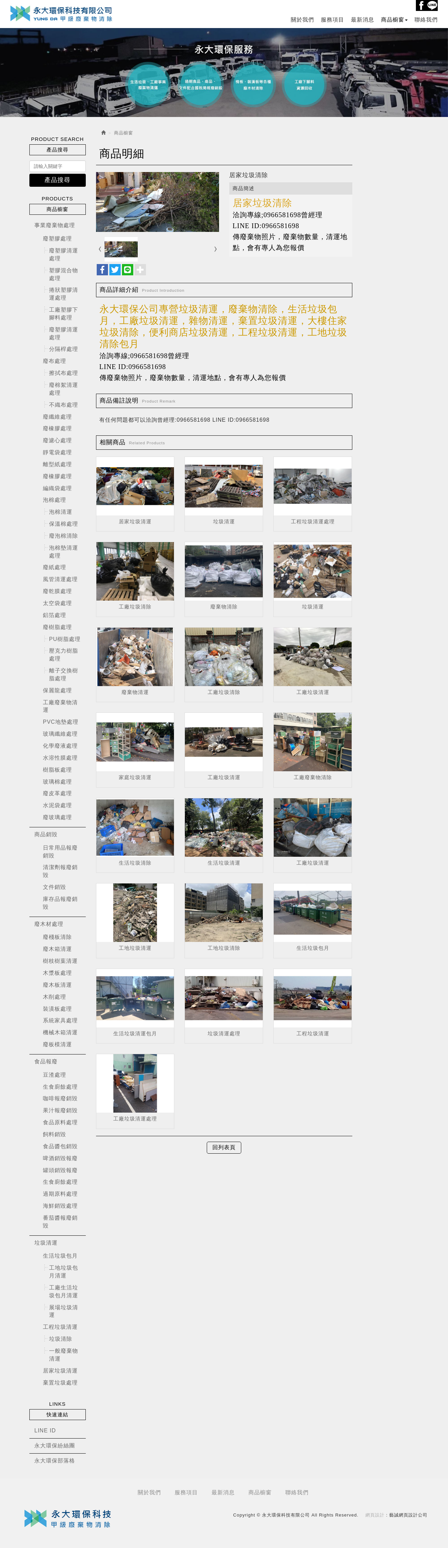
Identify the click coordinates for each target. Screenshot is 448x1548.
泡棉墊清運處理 (63, 551)
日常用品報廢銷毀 (60, 851)
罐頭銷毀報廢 (60, 1170)
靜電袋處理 (57, 452)
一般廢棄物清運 (63, 1355)
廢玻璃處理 (57, 817)
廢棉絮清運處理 (63, 389)
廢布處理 (54, 361)
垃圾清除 (60, 1339)
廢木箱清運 (57, 949)
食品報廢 (46, 1061)
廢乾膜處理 (57, 591)
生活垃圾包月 (60, 1256)
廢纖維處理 (57, 416)
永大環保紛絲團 (55, 1445)
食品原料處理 (60, 1122)
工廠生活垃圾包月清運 (63, 1291)
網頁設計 (374, 1514)
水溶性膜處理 (60, 757)
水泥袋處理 (57, 805)
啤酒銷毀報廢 (60, 1158)
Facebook (421, 5)
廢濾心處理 (57, 440)
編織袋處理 (57, 488)
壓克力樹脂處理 (63, 654)
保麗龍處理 (57, 690)
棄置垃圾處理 (60, 1382)
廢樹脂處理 (57, 627)
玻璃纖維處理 (60, 734)
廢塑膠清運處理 (63, 254)
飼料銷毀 (54, 1134)
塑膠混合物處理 (63, 274)
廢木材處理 (49, 924)
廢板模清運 (57, 1044)
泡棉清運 (60, 512)
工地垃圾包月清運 (63, 1271)
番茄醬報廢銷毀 (60, 1221)
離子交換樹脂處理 (63, 674)
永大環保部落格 (55, 1461)
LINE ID (45, 1430)
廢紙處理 (54, 567)
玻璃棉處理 (57, 781)
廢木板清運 (57, 984)
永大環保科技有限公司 (61, 13)
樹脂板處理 (57, 769)
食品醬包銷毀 (60, 1146)
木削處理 (54, 996)
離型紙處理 (57, 464)
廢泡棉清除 (63, 536)
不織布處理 (63, 404)
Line (432, 5)
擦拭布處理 (63, 373)
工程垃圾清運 (60, 1327)
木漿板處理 (57, 973)
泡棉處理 (54, 500)
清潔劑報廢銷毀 (60, 871)
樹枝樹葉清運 (60, 961)
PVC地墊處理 (61, 722)
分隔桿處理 (63, 349)
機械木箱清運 (60, 1032)
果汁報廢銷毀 (60, 1110)
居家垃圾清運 (60, 1370)
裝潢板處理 (57, 1008)
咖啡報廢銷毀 (60, 1098)
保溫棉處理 (63, 524)
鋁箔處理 (54, 615)
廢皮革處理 (57, 793)
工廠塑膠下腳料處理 (63, 313)
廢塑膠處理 (57, 238)
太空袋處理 (57, 603)
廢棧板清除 (57, 937)
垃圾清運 (46, 1242)
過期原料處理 (60, 1194)
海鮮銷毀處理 (60, 1206)
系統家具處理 (60, 1020)
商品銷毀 (46, 834)
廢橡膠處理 (57, 428)
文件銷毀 (54, 887)
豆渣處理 (54, 1074)
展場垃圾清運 (63, 1311)
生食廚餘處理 (60, 1086)
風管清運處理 (60, 579)
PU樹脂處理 (65, 639)
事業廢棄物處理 (55, 225)
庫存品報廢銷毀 (60, 903)
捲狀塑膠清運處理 (63, 294)
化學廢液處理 (60, 746)
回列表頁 (224, 1147)
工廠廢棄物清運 (60, 706)
